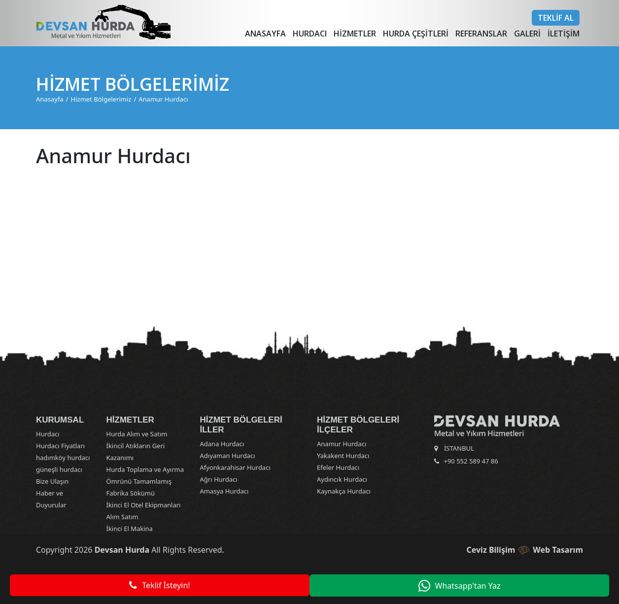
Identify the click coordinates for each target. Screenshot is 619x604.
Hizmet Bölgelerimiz (101, 99)
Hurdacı (310, 33)
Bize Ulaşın (52, 481)
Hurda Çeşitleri (415, 33)
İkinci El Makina (129, 528)
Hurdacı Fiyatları (60, 445)
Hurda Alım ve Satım (137, 433)
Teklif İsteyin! (156, 585)
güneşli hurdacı (59, 469)
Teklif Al (556, 17)
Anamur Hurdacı (163, 99)
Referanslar (481, 33)
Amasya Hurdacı (224, 491)
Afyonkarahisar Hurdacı (235, 467)
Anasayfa (265, 33)
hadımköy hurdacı (63, 457)
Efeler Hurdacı (338, 467)
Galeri (527, 33)
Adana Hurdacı (222, 443)
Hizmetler (355, 33)
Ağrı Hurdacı (219, 479)
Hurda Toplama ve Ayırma (145, 469)
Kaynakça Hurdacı (344, 491)
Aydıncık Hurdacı (342, 479)
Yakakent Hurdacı (343, 455)
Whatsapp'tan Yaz (462, 586)
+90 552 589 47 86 (471, 461)
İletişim (564, 33)
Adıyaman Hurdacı (227, 455)
